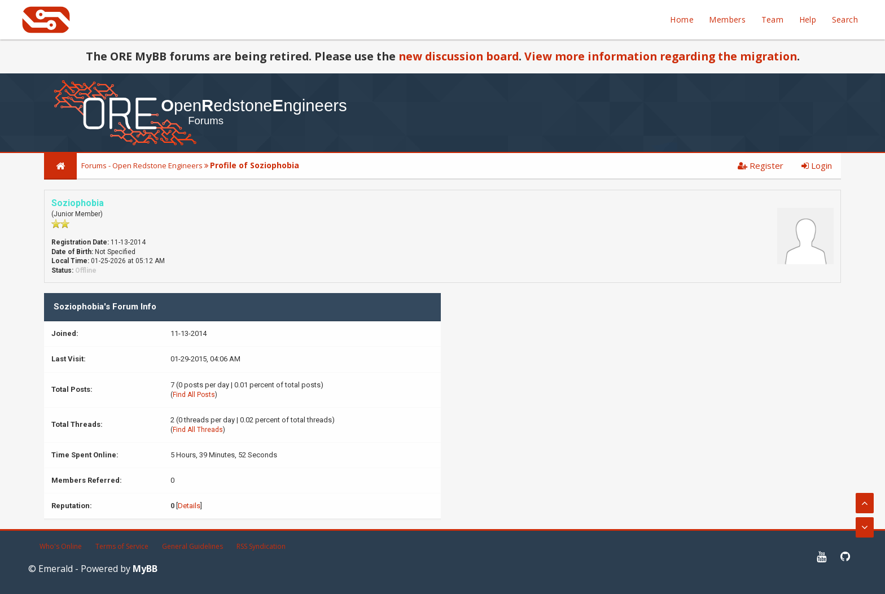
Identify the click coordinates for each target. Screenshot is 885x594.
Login (816, 165)
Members (727, 19)
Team (772, 19)
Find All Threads (198, 430)
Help (808, 19)
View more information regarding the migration (660, 56)
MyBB (145, 568)
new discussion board (458, 56)
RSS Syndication (261, 546)
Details (189, 505)
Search (845, 19)
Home (682, 19)
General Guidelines (192, 546)
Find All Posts (194, 395)
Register (760, 165)
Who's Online (61, 546)
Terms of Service (121, 546)
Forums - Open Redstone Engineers (142, 165)
